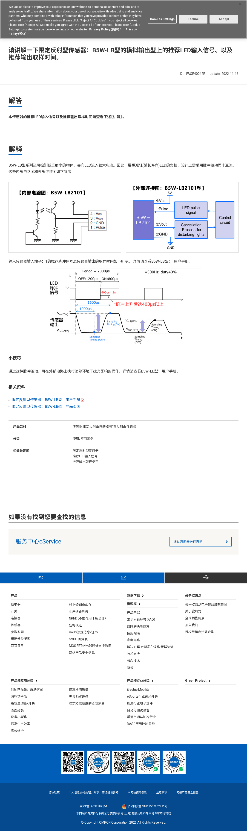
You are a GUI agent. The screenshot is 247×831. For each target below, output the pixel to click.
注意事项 (161, 792)
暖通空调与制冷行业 (141, 717)
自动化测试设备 (138, 710)
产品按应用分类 (22, 680)
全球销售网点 (194, 618)
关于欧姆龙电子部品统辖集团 (206, 604)
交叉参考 (17, 645)
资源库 (132, 604)
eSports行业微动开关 (142, 696)
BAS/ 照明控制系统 (141, 724)
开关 (14, 611)
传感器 (15, 625)
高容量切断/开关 (23, 703)
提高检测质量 (78, 690)
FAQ (40, 577)
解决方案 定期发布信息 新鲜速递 (150, 647)
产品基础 (133, 612)
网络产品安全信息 (82, 653)
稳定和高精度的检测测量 (86, 703)
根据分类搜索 (20, 638)
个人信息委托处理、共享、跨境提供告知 (93, 792)
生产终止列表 (78, 612)
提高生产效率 (20, 724)
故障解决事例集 (138, 626)
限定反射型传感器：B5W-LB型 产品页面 (46, 406)
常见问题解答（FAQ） (141, 619)
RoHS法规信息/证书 (83, 632)
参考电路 (133, 640)
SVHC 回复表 (78, 639)
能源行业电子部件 (140, 703)
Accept (224, 17)
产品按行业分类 (138, 680)
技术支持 (133, 654)
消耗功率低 (19, 696)
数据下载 (133, 595)
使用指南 (133, 633)
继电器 (15, 604)
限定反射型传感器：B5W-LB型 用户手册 (46, 400)
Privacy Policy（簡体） (104, 27)
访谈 (130, 667)
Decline (193, 17)
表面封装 (17, 710)
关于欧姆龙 (193, 611)
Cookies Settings (162, 17)
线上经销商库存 (80, 605)
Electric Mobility (138, 689)
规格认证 (75, 625)
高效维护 (17, 731)
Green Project (196, 680)
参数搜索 (17, 632)
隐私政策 (54, 792)
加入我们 (191, 625)
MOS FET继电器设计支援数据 (90, 646)
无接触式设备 (78, 697)
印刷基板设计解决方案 (27, 689)
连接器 (15, 618)
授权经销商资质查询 (199, 632)
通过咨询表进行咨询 (187, 541)
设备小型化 (19, 717)
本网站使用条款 (137, 792)
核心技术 (133, 661)
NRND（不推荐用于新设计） (87, 618)
